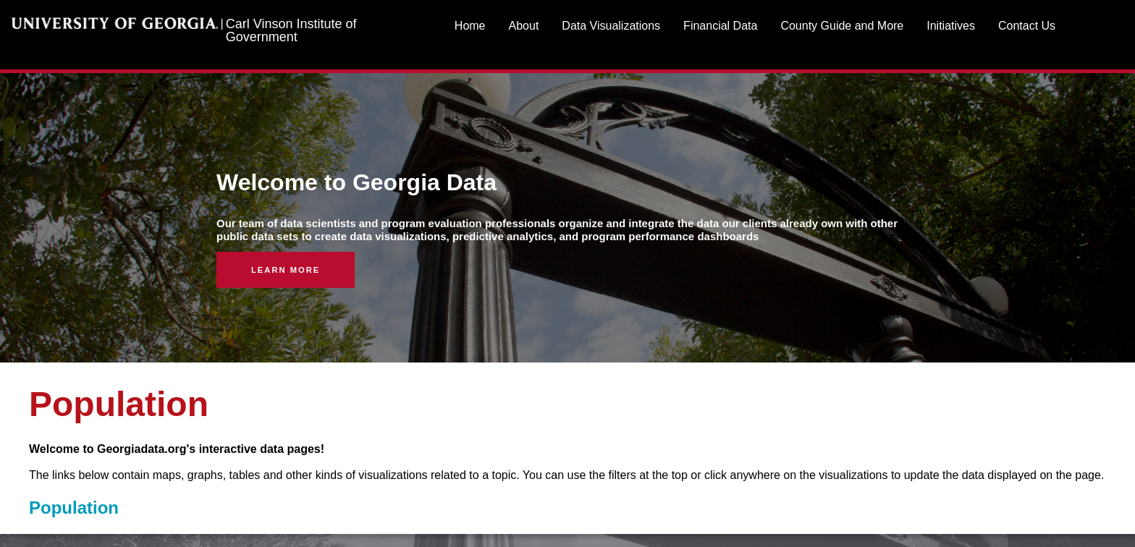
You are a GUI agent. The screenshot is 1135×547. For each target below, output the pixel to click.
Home (470, 26)
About (524, 26)
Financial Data (720, 26)
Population (74, 507)
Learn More (285, 270)
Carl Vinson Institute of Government (291, 30)
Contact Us (1026, 26)
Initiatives (951, 26)
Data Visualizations (611, 26)
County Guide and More (841, 26)
